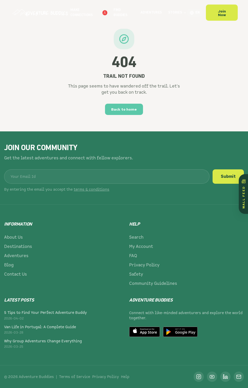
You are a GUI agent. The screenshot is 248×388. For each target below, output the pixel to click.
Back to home (124, 109)
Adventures (151, 10)
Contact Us (15, 274)
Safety (136, 274)
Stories (177, 10)
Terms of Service (74, 376)
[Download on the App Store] (144, 332)
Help (125, 376)
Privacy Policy (144, 265)
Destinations (18, 246)
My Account (141, 246)
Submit (228, 176)
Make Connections (88, 10)
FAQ (133, 255)
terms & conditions (91, 189)
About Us (13, 237)
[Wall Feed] (243, 194)
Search (136, 237)
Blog (9, 265)
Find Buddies (120, 10)
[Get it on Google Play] (180, 332)
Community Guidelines (153, 283)
